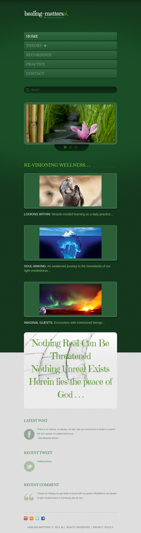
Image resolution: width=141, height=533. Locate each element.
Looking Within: (37, 214)
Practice (35, 64)
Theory (35, 46)
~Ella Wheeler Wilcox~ (48, 438)
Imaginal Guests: (39, 322)
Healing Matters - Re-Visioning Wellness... (57, 17)
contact (35, 73)
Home (32, 36)
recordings (38, 55)
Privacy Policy (103, 527)
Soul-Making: (35, 266)
